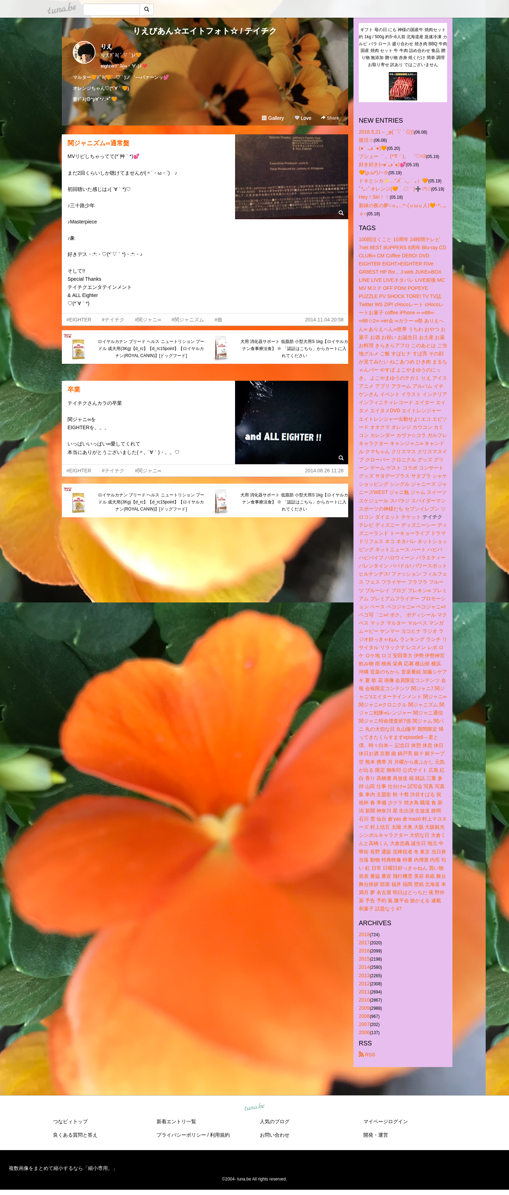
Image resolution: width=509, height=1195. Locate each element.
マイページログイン (385, 1121)
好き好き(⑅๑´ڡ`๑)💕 (382, 164)
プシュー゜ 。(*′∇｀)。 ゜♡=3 (392, 156)
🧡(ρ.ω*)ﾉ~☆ (373, 172)
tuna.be (254, 1107)
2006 (364, 1032)
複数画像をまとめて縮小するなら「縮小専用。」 (63, 1168)
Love (302, 118)
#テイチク (113, 319)
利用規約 (220, 1135)
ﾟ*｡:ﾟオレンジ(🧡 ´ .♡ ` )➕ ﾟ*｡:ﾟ (395, 189)
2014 (364, 967)
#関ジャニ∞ (148, 319)
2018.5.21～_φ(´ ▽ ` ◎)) (386, 132)
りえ (106, 46)
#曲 (218, 319)
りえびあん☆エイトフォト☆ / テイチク (205, 31)
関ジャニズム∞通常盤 (98, 143)
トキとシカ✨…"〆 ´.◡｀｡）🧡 (393, 180)
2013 (364, 975)
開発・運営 (375, 1135)
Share (330, 118)
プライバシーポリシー (181, 1135)
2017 (364, 942)
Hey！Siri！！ (374, 197)
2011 (364, 992)
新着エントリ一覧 (176, 1121)
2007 (364, 1024)
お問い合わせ (274, 1135)
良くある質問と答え (75, 1135)
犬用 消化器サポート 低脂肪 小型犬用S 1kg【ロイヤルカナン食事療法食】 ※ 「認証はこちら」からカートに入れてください (294, 348)
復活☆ (366, 140)
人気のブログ (274, 1121)
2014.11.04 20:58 (324, 319)
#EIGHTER (78, 319)
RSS (367, 1054)
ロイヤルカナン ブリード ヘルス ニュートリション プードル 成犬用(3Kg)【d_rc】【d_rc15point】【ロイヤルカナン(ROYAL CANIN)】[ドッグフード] (151, 348)
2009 (364, 1008)
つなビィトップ (70, 1121)
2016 (364, 951)
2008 (364, 1016)
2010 (364, 1000)
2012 (364, 983)
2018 (364, 934)
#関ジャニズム (187, 319)
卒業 (74, 389)
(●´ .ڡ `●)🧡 (373, 148)
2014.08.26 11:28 (324, 470)
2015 (364, 959)
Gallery (273, 118)
